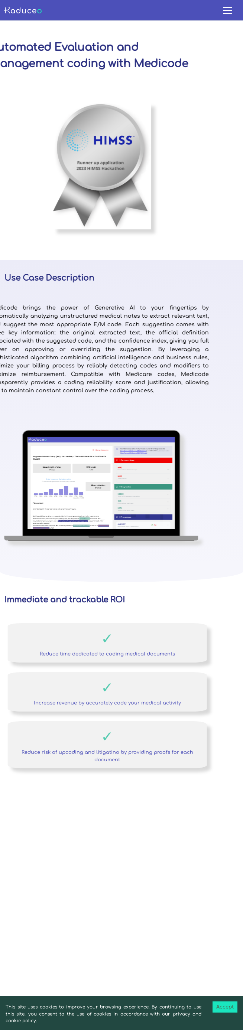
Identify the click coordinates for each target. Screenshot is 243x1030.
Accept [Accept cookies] (225, 1007)
